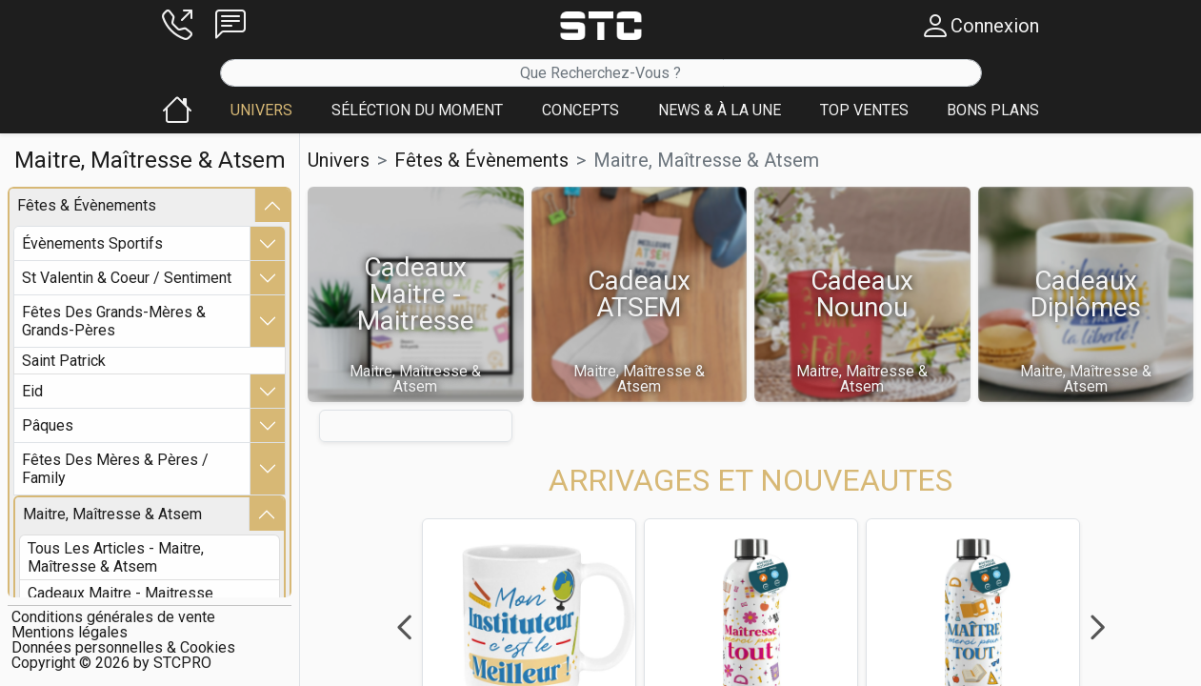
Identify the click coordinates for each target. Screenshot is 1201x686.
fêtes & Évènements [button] (481, 160)
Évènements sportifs (92, 243)
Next (1097, 628)
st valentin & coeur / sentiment (126, 278)
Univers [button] (339, 160)
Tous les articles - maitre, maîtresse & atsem (116, 557)
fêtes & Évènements (86, 205)
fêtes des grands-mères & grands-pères (114, 321)
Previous (404, 628)
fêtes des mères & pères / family (115, 469)
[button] (177, 26)
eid (32, 391)
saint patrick (64, 361)
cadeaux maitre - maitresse (120, 593)
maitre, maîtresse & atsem (112, 514)
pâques (47, 425)
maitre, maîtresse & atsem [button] (706, 160)
